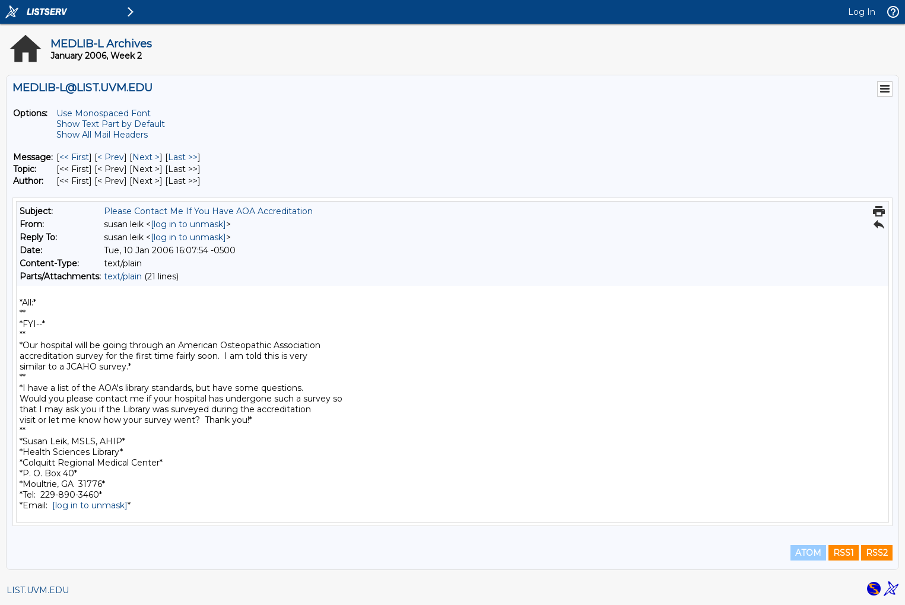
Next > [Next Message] (146, 157)
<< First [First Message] (74, 157)
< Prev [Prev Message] (110, 157)
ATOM (808, 552)
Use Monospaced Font (103, 113)
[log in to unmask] (188, 224)
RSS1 (843, 552)
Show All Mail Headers (102, 134)
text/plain (123, 276)
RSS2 (877, 552)
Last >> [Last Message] (183, 157)
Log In (861, 12)
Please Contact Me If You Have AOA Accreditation (208, 211)
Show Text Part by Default (110, 124)
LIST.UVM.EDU (38, 590)
